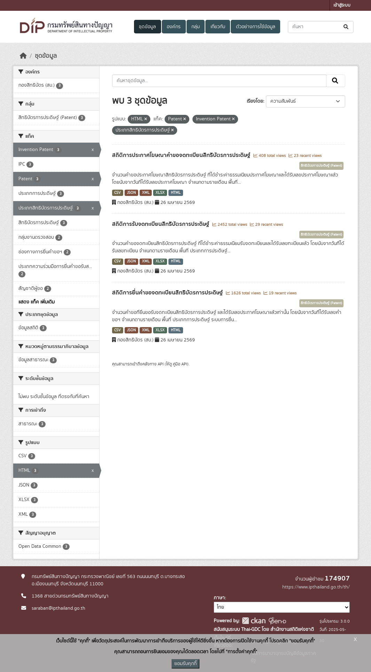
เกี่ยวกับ (218, 26)
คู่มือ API (180, 364)
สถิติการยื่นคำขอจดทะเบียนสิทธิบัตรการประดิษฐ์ (168, 292)
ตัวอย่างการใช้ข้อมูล (255, 26)
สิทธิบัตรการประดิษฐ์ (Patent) (321, 165)
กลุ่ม (195, 26)
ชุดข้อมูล (147, 26)
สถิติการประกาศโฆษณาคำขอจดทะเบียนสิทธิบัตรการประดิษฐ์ (182, 155)
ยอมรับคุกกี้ (185, 663)
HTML (176, 193)
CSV (117, 193)
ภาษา (219, 597)
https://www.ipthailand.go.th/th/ (316, 587)
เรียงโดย (255, 101)
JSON (131, 193)
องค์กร (174, 26)
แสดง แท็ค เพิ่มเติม (36, 302)
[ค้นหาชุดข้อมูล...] (321, 27)
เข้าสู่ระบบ (341, 5)
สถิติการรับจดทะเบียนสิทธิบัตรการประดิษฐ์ (161, 224)
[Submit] (346, 27)
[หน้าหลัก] (23, 56)
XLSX (160, 193)
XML (146, 193)
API (161, 364)
